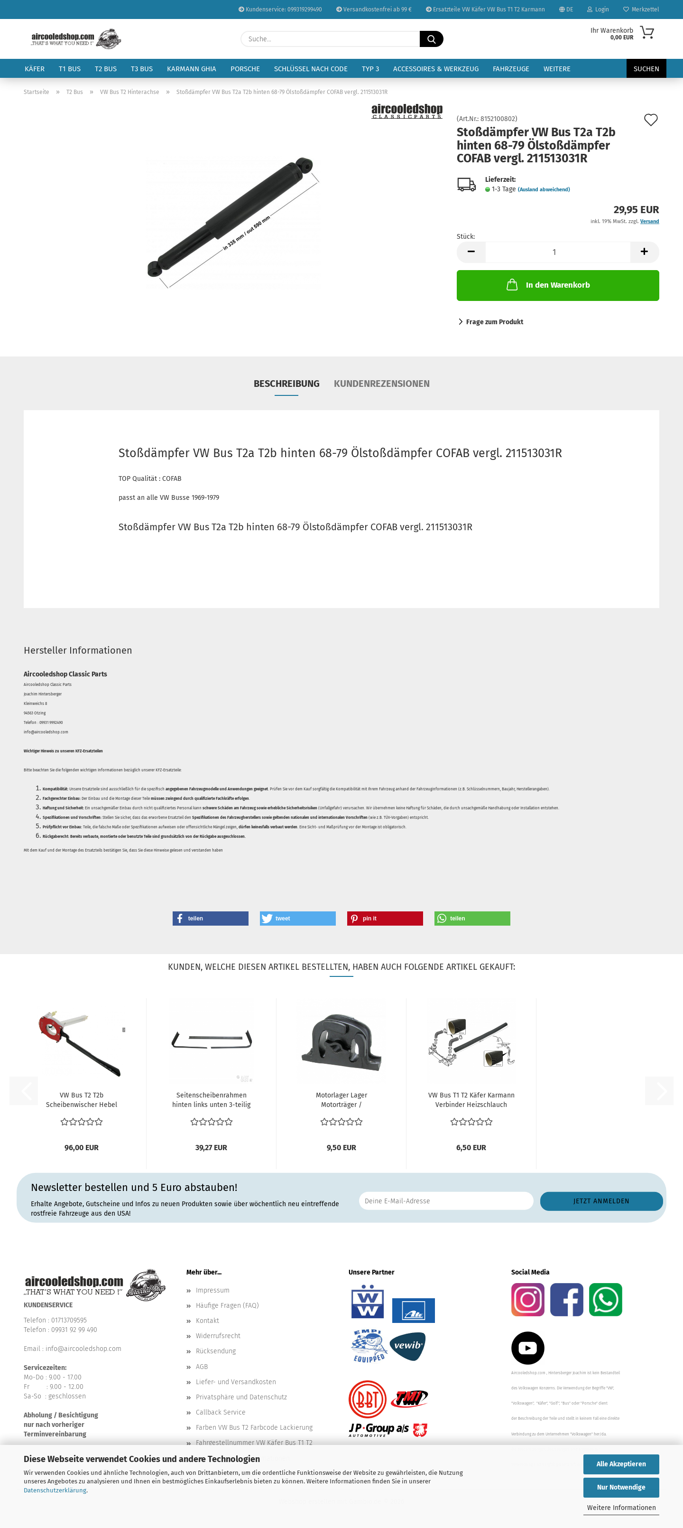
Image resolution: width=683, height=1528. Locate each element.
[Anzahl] (558, 252)
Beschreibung (287, 383)
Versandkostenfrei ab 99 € (374, 9)
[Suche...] (431, 39)
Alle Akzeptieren (621, 1464)
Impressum (213, 1290)
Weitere (557, 69)
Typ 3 (370, 69)
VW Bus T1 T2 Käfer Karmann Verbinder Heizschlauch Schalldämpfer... (471, 1100)
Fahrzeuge (511, 69)
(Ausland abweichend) (544, 190)
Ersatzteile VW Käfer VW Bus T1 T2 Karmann (485, 9)
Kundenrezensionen (382, 383)
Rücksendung (216, 1351)
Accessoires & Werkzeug (436, 69)
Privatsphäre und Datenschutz (241, 1397)
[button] (471, 252)
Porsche (245, 69)
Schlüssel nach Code (311, 69)
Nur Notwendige (621, 1487)
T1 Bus (70, 69)
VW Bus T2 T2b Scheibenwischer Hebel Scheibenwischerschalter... (81, 1100)
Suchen (646, 69)
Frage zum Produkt (494, 322)
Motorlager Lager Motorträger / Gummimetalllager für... (341, 1100)
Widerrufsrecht (218, 1336)
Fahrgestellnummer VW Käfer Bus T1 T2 (254, 1443)
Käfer (35, 69)
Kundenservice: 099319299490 (280, 9)
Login (598, 9)
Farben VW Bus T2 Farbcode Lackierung (254, 1428)
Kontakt (207, 1321)
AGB (202, 1367)
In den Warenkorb (547, 284)
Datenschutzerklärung (55, 1490)
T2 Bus (106, 69)
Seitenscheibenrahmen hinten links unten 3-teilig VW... (211, 1100)
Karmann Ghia (191, 69)
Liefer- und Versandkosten (236, 1382)
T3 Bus (142, 69)
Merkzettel (641, 9)
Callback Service (221, 1412)
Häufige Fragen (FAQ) (227, 1306)
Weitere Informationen (621, 1508)
